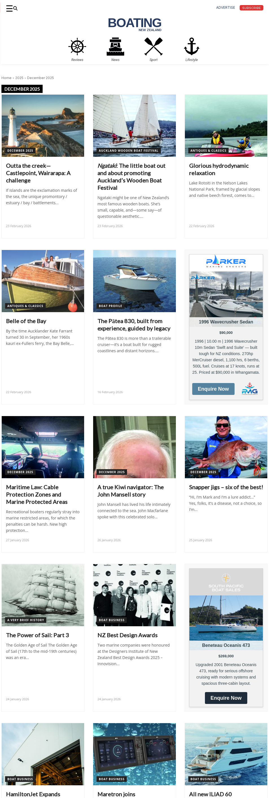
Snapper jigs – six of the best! (226, 487)
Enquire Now (213, 389)
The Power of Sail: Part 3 (37, 635)
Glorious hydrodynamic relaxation (219, 169)
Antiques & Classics (209, 151)
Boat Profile (110, 306)
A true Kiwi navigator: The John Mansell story (130, 491)
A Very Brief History (25, 620)
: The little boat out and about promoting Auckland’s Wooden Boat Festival (131, 176)
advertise (225, 7)
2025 (19, 78)
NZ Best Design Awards (127, 635)
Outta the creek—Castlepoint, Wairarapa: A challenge (38, 173)
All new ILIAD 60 (210, 794)
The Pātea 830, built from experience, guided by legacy (133, 325)
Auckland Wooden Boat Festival (128, 151)
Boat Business (111, 620)
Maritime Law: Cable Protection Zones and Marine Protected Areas (36, 494)
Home (6, 78)
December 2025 (20, 151)
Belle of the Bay (26, 321)
